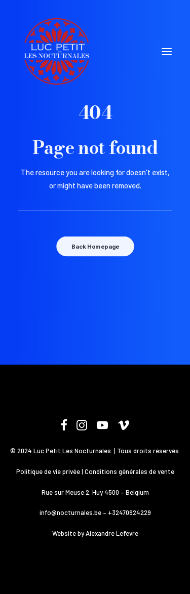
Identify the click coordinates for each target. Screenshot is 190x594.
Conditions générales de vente (129, 471)
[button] (166, 51)
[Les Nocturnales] (56, 52)
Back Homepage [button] (95, 246)
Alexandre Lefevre (112, 533)
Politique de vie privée (48, 471)
